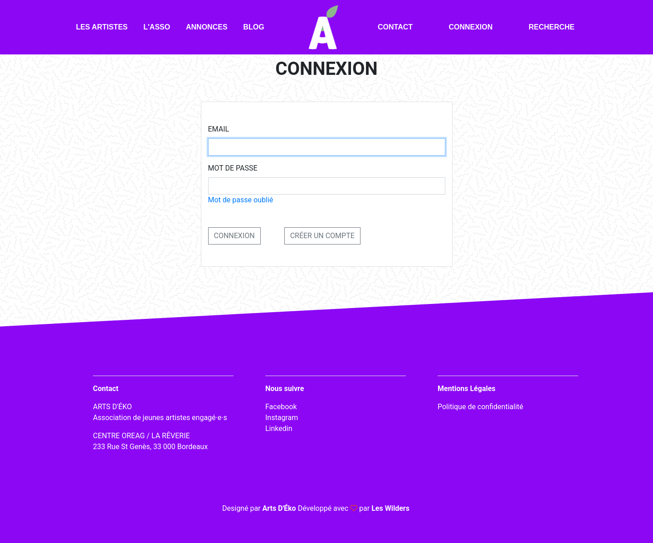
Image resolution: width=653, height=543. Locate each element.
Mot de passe (233, 168)
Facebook (281, 406)
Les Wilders (390, 508)
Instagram (281, 417)
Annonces (207, 27)
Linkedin (278, 428)
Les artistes (101, 27)
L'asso (156, 27)
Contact (395, 27)
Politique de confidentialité (480, 406)
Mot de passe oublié (240, 200)
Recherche (552, 27)
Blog (253, 27)
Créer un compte (322, 235)
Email (218, 129)
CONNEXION (234, 235)
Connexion (470, 27)
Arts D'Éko (279, 508)
